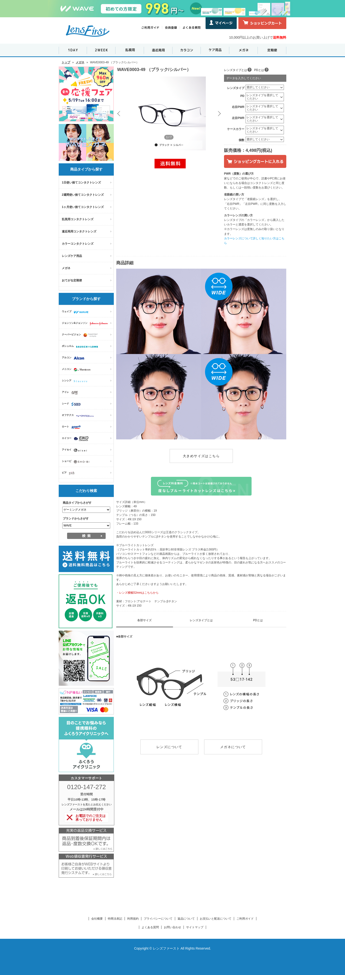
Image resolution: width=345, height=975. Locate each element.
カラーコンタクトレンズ (77, 243)
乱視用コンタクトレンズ (77, 219)
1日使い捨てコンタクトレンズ (81, 182)
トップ (66, 62)
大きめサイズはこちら (201, 456)
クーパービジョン (81, 335)
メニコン (77, 369)
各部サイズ (144, 620)
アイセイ (75, 450)
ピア (69, 473)
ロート (72, 427)
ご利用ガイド (245, 918)
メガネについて (233, 747)
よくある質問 (150, 927)
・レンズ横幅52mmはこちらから (137, 592)
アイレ (71, 392)
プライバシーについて (158, 918)
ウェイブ (76, 312)
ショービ (77, 461)
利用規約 (133, 918)
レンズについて (169, 747)
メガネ (80, 62)
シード (72, 404)
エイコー (76, 438)
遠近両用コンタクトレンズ (79, 231)
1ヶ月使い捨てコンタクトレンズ (83, 207)
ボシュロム (81, 346)
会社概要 (97, 918)
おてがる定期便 (72, 280)
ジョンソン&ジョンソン (86, 323)
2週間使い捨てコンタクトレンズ (83, 194)
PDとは (259, 70)
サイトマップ (194, 927)
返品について (186, 918)
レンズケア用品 (72, 256)
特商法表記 (115, 918)
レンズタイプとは (235, 70)
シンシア (76, 381)
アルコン (74, 358)
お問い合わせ (172, 927)
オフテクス (79, 415)
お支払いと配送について (215, 918)
